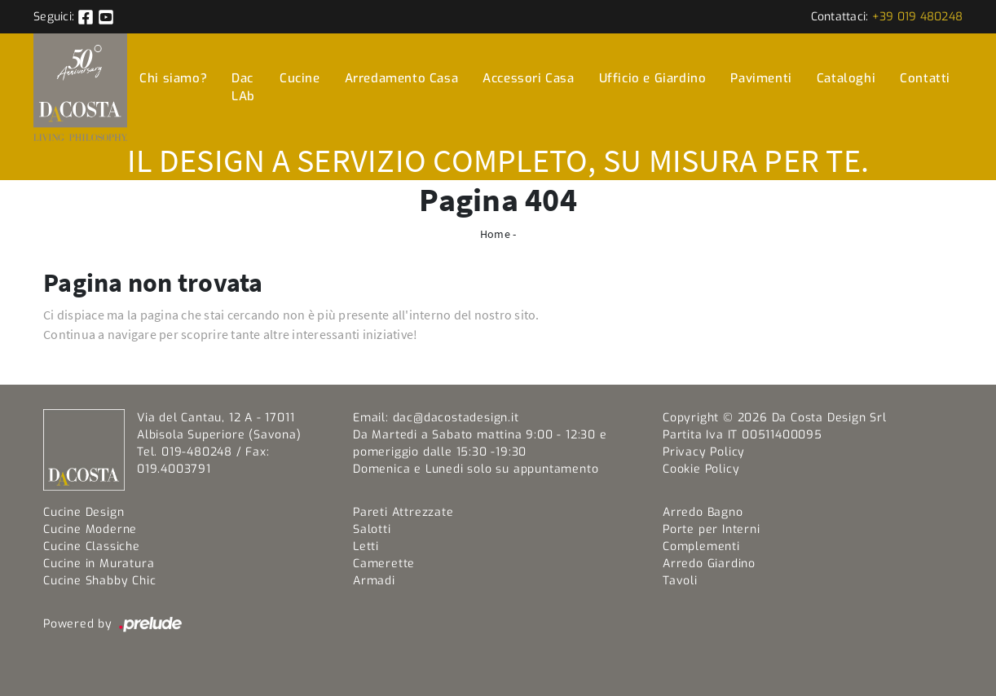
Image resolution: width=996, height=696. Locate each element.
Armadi (374, 580)
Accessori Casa (528, 78)
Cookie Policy (701, 469)
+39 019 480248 (917, 16)
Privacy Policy (704, 452)
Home (495, 234)
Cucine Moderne (90, 529)
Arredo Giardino (709, 563)
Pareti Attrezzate (403, 512)
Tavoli (680, 580)
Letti (366, 546)
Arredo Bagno (703, 512)
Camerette (384, 563)
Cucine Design (83, 512)
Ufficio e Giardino (653, 78)
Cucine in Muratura (98, 563)
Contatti (925, 78)
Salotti (372, 529)
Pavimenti (760, 78)
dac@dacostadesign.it (456, 417)
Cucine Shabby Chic (99, 580)
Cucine (300, 78)
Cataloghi (846, 78)
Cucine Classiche (91, 546)
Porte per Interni (711, 529)
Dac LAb (243, 87)
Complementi (701, 546)
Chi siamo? (173, 78)
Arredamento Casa (402, 78)
